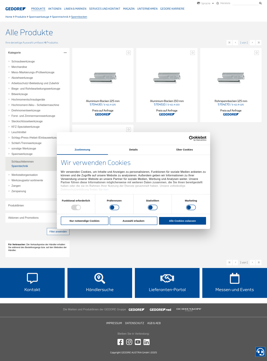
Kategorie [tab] (14, 52)
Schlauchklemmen (22, 161)
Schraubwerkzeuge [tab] (23, 61)
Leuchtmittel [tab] (18, 132)
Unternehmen (147, 8)
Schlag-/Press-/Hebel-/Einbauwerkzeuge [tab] (35, 137)
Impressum (114, 323)
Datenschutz (134, 323)
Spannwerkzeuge (39, 17)
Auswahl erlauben (133, 220)
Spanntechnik (60, 17)
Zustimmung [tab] (82, 149)
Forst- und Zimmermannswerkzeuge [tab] (33, 116)
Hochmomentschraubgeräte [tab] (28, 99)
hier (106, 189)
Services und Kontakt (104, 8)
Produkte (38, 8)
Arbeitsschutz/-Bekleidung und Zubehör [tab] (35, 83)
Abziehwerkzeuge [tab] (22, 78)
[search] (246, 3)
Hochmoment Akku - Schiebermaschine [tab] (35, 105)
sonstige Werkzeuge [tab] (23, 148)
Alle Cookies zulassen (182, 220)
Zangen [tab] (16, 185)
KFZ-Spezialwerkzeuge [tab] (25, 126)
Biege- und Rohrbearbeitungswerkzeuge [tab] (35, 88)
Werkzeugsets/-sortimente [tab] (27, 180)
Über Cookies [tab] (184, 149)
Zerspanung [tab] (18, 191)
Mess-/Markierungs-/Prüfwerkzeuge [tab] (32, 72)
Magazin (129, 8)
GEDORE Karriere (172, 8)
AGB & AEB (154, 323)
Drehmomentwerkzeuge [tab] (25, 110)
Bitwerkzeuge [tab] (19, 94)
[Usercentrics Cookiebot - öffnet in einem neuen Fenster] (191, 138)
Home (8, 17)
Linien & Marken (75, 8)
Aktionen (54, 8)
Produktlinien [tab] (16, 205)
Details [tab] (133, 149)
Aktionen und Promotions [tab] (23, 217)
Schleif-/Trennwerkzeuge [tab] (26, 143)
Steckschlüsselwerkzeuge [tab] (27, 121)
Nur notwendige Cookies (85, 220)
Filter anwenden (58, 231)
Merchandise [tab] (19, 67)
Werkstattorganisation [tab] (24, 175)
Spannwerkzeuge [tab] (22, 154)
